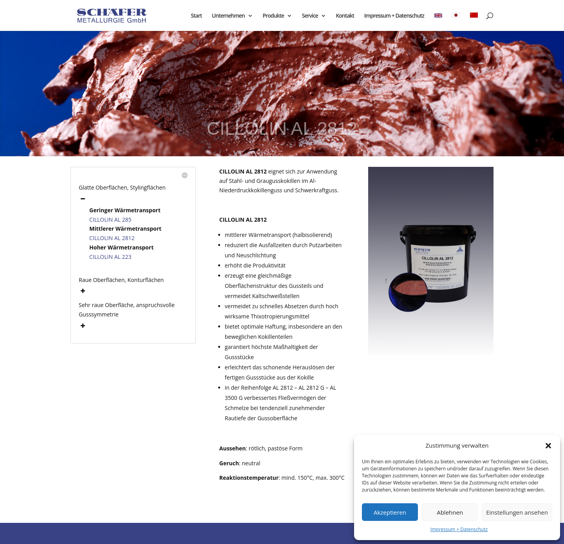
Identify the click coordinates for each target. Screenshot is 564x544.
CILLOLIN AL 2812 (111, 238)
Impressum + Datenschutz (459, 529)
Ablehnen (450, 512)
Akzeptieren (390, 512)
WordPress (198, 533)
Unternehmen (228, 16)
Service (310, 16)
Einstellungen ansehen (517, 512)
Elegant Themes (124, 533)
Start (196, 16)
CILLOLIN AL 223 (110, 256)
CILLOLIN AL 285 (110, 219)
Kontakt (345, 16)
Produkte (273, 16)
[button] (548, 446)
